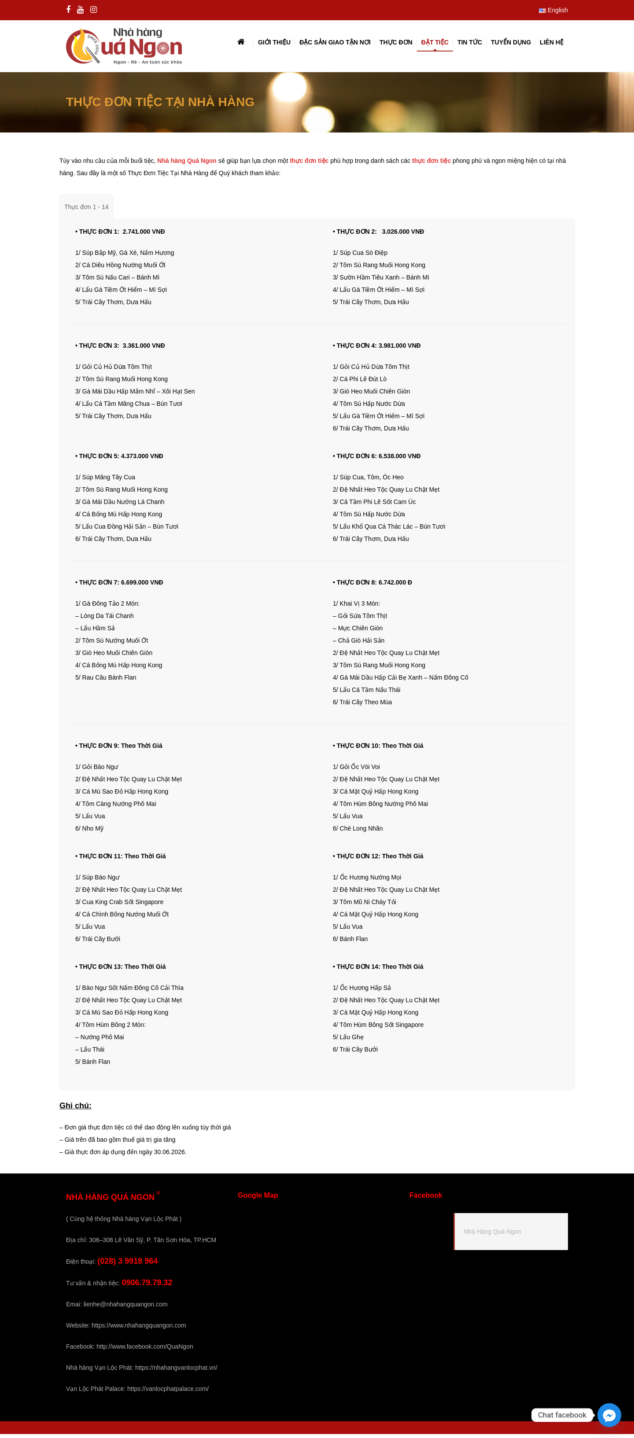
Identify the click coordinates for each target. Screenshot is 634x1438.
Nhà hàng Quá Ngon (187, 165)
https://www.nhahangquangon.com (139, 1329)
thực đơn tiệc (309, 165)
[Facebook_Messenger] (609, 1415)
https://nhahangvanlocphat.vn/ (176, 1371)
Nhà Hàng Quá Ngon (492, 1235)
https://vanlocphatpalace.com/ (168, 1392)
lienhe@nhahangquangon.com (126, 1308)
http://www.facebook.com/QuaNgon (144, 1350)
